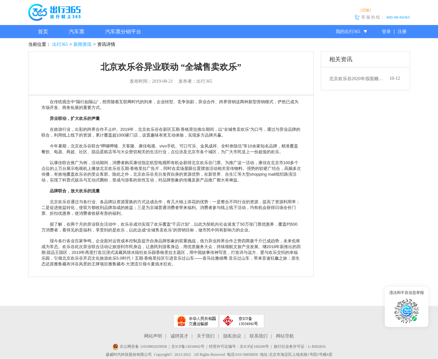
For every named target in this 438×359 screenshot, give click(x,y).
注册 (402, 31)
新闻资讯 (82, 44)
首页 (43, 31)
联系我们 (259, 336)
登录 (386, 31)
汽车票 (76, 31)
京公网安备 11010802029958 (139, 346)
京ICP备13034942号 (187, 346)
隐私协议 (232, 336)
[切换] (366, 10)
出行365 (60, 44)
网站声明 (153, 336)
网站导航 (285, 336)
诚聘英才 (179, 336)
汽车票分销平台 (123, 31)
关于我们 (206, 336)
